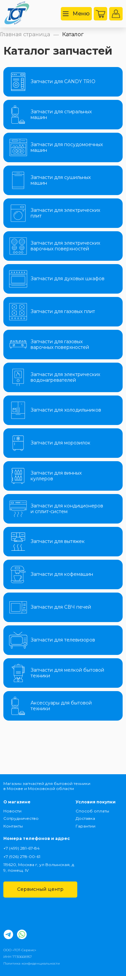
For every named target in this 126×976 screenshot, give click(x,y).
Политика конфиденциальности (31, 963)
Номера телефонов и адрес (36, 838)
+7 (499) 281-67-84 (21, 848)
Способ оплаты (92, 810)
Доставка (85, 818)
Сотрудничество (20, 818)
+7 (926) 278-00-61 (21, 856)
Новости (12, 810)
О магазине (17, 801)
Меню (76, 13)
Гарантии (85, 826)
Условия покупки (96, 801)
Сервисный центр (40, 889)
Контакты (13, 826)
